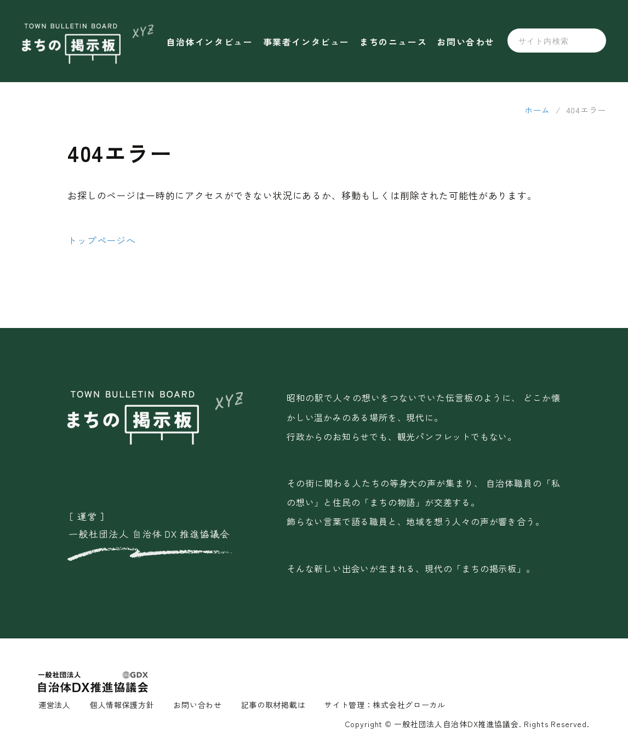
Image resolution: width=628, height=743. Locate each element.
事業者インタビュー (306, 41)
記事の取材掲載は (273, 704)
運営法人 (54, 704)
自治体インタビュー (209, 41)
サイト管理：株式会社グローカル (385, 704)
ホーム (537, 110)
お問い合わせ (466, 41)
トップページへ (101, 240)
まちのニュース (393, 41)
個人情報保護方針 (122, 704)
